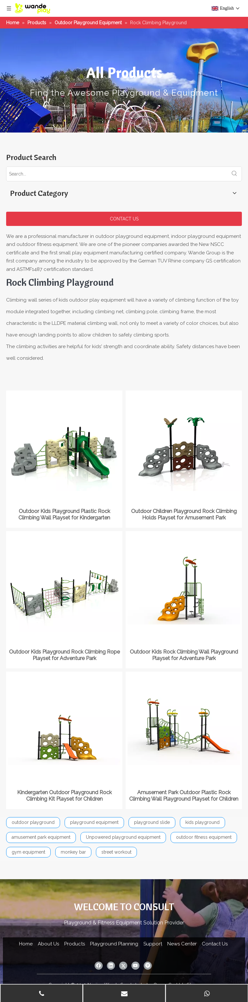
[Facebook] (99, 966)
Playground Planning (114, 944)
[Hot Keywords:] (234, 174)
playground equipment (94, 822)
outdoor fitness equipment (204, 837)
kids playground (202, 822)
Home (26, 944)
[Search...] (116, 174)
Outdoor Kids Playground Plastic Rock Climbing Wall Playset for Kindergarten (64, 514)
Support (152, 944)
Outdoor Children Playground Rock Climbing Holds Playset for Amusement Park (184, 514)
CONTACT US (124, 218)
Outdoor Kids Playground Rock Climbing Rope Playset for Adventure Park (64, 655)
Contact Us (215, 944)
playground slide (152, 822)
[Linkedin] (111, 966)
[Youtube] (135, 966)
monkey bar (73, 852)
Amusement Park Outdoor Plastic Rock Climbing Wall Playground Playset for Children (183, 795)
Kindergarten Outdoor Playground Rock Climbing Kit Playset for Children (64, 795)
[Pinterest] (148, 966)
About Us (48, 944)
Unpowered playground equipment (123, 837)
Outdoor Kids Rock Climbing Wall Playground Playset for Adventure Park (184, 655)
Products (74, 944)
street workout (116, 852)
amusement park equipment (41, 837)
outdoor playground (33, 822)
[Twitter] (123, 966)
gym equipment (28, 852)
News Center (182, 944)
